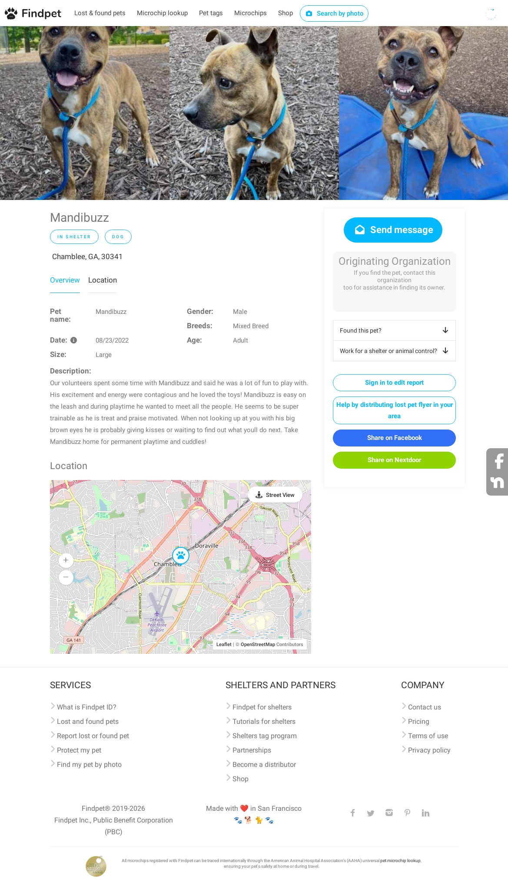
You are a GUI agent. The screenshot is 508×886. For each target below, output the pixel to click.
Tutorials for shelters (264, 721)
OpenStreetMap (258, 644)
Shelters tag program (264, 736)
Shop (285, 13)
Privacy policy (429, 750)
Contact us (424, 707)
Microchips (250, 13)
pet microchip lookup (400, 860)
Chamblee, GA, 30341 (87, 256)
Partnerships (251, 750)
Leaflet (224, 644)
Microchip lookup (162, 13)
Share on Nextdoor (394, 460)
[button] (174, 547)
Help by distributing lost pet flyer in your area (394, 410)
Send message (393, 229)
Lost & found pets (100, 13)
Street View (280, 495)
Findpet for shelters (262, 707)
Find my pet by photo (89, 764)
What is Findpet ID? (86, 707)
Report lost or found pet (93, 736)
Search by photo (334, 13)
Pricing (418, 721)
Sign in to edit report (394, 382)
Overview (65, 280)
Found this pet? (396, 330)
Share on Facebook (394, 438)
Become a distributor (264, 764)
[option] (84, 113)
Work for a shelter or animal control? (396, 350)
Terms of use (428, 736)
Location (102, 280)
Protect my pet (79, 750)
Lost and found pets (88, 721)
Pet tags (211, 13)
